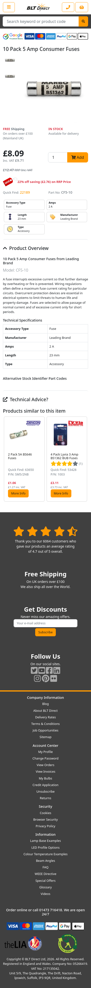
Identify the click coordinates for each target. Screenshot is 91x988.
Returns (45, 798)
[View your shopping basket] (81, 7)
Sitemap (45, 737)
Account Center (45, 745)
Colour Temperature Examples (46, 854)
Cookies (45, 813)
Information (45, 834)
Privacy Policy (45, 826)
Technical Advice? (25, 399)
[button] (84, 459)
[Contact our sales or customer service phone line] (68, 7)
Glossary (45, 887)
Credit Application (45, 785)
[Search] (83, 21)
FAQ (45, 867)
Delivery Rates (45, 717)
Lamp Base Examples (45, 840)
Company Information (45, 697)
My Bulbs (45, 778)
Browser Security (45, 819)
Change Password (45, 758)
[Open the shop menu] (9, 7)
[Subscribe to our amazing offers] (45, 623)
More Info (18, 493)
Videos (45, 894)
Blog (45, 704)
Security (45, 806)
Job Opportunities (45, 730)
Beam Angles (45, 860)
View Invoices (45, 771)
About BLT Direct (45, 710)
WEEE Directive (45, 874)
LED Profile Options (45, 847)
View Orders (45, 765)
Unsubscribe (45, 791)
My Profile (45, 752)
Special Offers (45, 880)
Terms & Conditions (45, 724)
